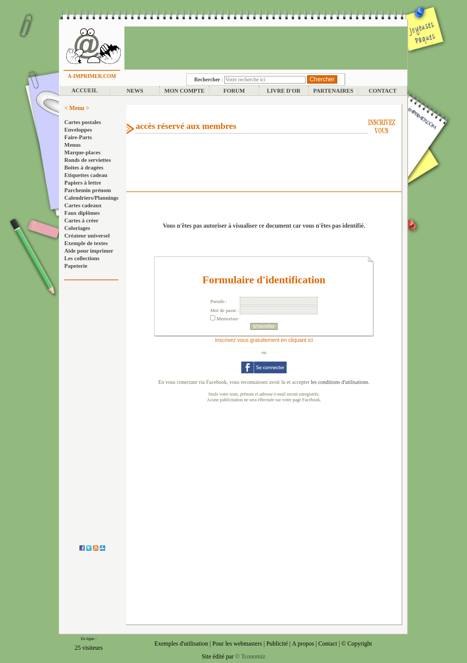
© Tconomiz (250, 656)
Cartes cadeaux (83, 205)
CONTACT (383, 91)
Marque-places (82, 152)
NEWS (135, 91)
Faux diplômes (82, 213)
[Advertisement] (265, 47)
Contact (327, 643)
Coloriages (77, 228)
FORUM (234, 91)
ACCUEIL (84, 90)
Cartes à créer (81, 220)
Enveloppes (78, 130)
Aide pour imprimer (88, 251)
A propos (303, 643)
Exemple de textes (86, 243)
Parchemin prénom (87, 190)
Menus (72, 145)
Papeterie (75, 266)
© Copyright (356, 643)
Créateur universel (87, 236)
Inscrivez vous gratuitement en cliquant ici (264, 340)
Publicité (277, 643)
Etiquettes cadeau (85, 175)
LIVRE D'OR (284, 91)
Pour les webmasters (237, 643)
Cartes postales (82, 122)
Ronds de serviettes (87, 160)
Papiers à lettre (82, 183)
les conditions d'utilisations (339, 382)
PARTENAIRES (333, 91)
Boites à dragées (83, 168)
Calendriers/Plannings (91, 198)
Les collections (81, 258)
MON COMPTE (184, 91)
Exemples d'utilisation (181, 643)
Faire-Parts (78, 137)
